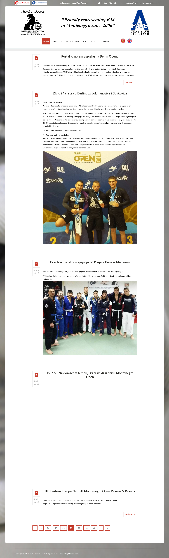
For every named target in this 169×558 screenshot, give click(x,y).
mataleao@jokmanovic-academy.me (140, 3)
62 (94, 528)
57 (56, 528)
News (46, 41)
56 (48, 528)
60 (79, 528)
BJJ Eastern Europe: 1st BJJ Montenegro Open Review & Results (90, 491)
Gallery (94, 41)
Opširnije (130, 83)
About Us (57, 41)
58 (63, 528)
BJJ (84, 41)
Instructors (72, 41)
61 (87, 528)
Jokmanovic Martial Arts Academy (74, 3)
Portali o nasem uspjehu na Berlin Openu (89, 56)
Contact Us (107, 41)
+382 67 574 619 (110, 3)
